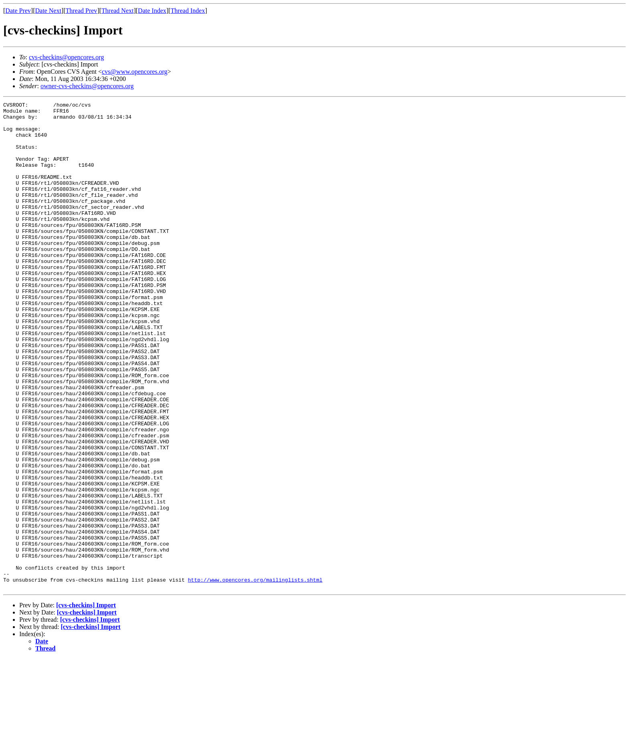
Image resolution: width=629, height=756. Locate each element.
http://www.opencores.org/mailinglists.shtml (255, 675)
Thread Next (117, 10)
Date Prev (18, 10)
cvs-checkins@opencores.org (66, 57)
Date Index (152, 10)
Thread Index (187, 10)
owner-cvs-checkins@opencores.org (87, 86)
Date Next (48, 10)
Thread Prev (81, 10)
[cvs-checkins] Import (86, 702)
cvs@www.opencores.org (135, 71)
